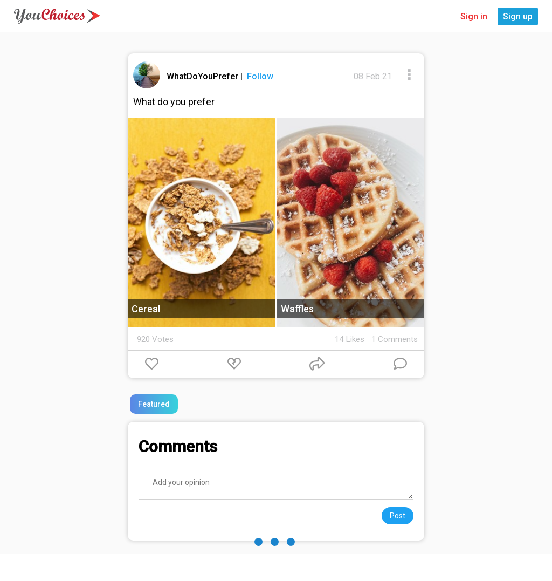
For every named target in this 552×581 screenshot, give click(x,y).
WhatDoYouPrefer (203, 76)
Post (397, 515)
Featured (154, 404)
